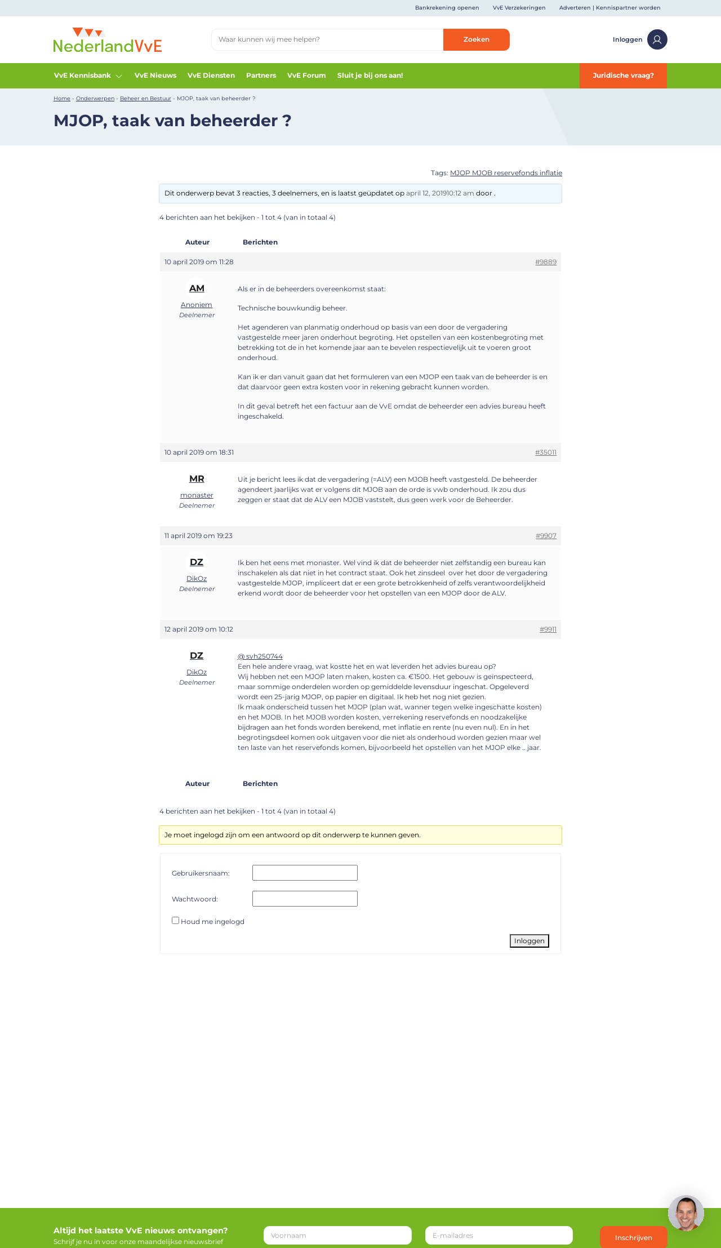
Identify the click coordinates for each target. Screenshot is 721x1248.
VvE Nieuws (155, 75)
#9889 (546, 261)
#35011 (546, 452)
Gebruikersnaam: (201, 873)
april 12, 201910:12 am (440, 193)
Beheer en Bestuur (145, 98)
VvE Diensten (211, 75)
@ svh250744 (260, 656)
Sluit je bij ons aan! (370, 75)
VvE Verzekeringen (519, 8)
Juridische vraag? (623, 75)
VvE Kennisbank (88, 75)
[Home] (108, 39)
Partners (261, 75)
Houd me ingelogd (212, 921)
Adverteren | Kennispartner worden (610, 8)
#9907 (546, 535)
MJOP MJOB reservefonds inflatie (506, 172)
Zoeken (476, 39)
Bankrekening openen (447, 8)
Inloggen (640, 39)
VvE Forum (306, 75)
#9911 (548, 629)
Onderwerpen (95, 98)
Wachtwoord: (195, 899)
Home (62, 98)
